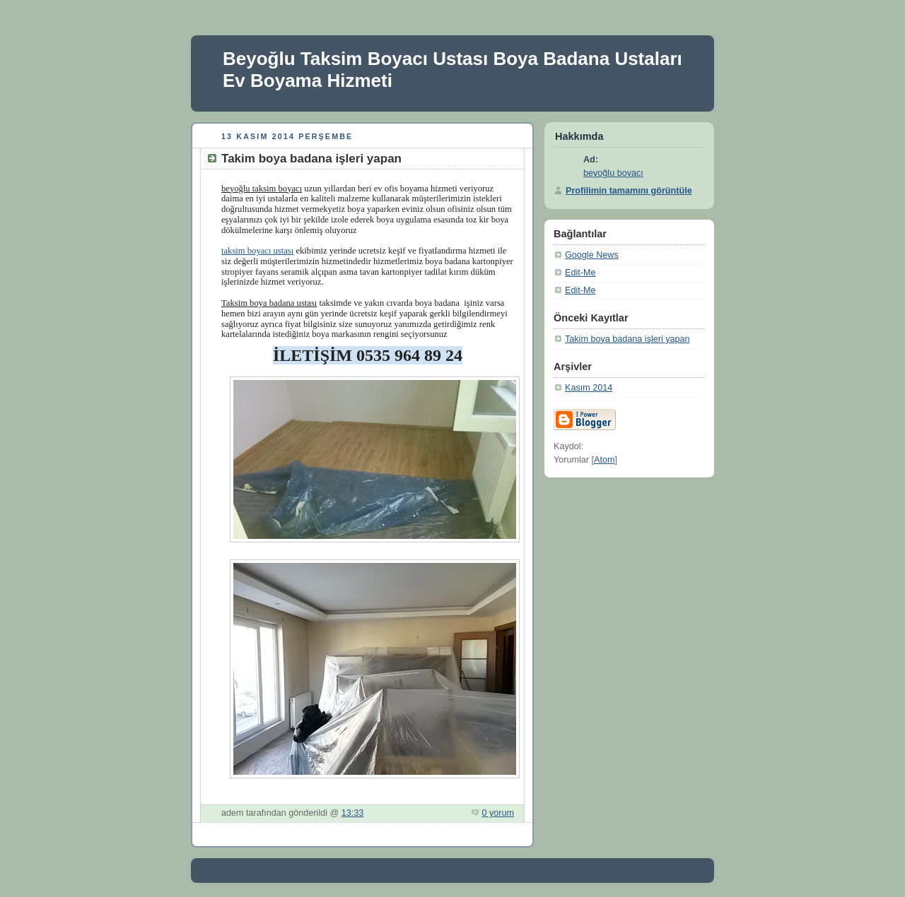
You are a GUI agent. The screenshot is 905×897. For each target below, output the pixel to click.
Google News (592, 255)
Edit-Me (580, 273)
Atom (604, 460)
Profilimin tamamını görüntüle (629, 191)
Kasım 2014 (588, 388)
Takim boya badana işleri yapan (627, 339)
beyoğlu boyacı (613, 173)
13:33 (352, 813)
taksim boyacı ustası (257, 251)
